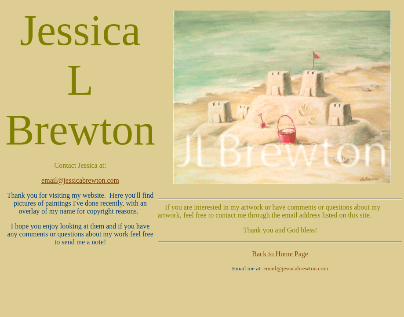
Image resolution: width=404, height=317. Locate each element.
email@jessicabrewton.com (80, 180)
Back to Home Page (280, 254)
